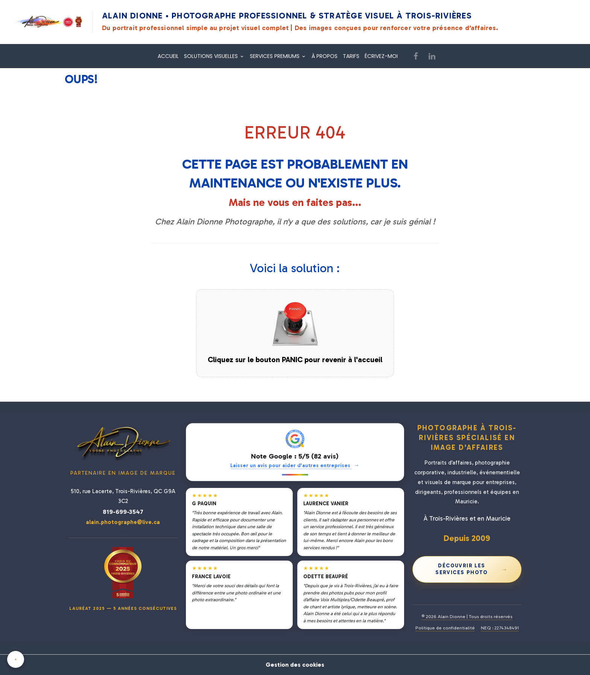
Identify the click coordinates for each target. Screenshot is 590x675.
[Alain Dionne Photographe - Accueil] (48, 22)
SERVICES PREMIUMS (275, 56)
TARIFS (351, 56)
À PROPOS (325, 56)
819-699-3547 (123, 511)
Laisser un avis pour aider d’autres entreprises (294, 465)
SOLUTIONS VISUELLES (211, 56)
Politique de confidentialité (445, 628)
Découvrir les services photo (471, 569)
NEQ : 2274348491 (500, 628)
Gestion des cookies (295, 664)
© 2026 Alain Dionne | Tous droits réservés (466, 616)
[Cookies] (16, 659)
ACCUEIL (168, 56)
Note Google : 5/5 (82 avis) (295, 456)
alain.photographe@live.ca (123, 522)
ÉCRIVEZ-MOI (381, 56)
